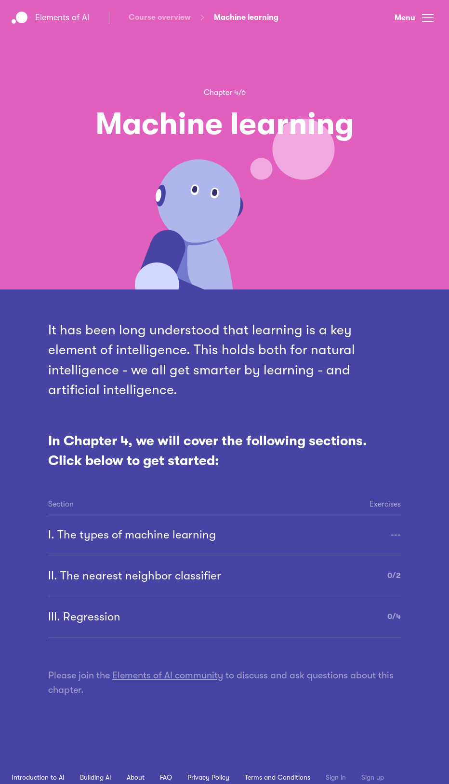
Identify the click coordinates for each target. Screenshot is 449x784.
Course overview (160, 17)
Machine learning (246, 17)
